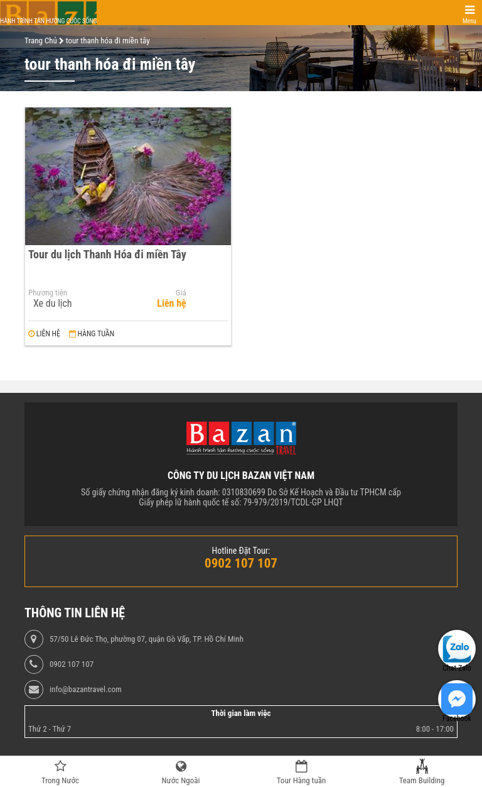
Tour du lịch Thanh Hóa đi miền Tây (107, 254)
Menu (469, 21)
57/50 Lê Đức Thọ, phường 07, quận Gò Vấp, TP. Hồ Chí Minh (147, 639)
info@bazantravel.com (86, 689)
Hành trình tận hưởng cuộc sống (48, 21)
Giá (181, 293)
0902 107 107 (72, 664)
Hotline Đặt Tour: (241, 551)
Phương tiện (47, 293)
